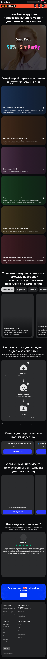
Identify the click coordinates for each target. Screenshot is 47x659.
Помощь (20, 631)
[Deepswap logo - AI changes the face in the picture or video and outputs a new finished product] (14, 2)
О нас (19, 624)
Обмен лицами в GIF (9, 615)
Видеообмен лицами (9, 608)
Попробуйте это (17, 451)
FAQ (19, 627)
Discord (20, 637)
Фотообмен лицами (8, 611)
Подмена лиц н (31, 2)
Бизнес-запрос (22, 634)
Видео (40, 2)
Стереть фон (21, 611)
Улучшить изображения (24, 608)
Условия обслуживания (9, 636)
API (4, 629)
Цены (4, 632)
